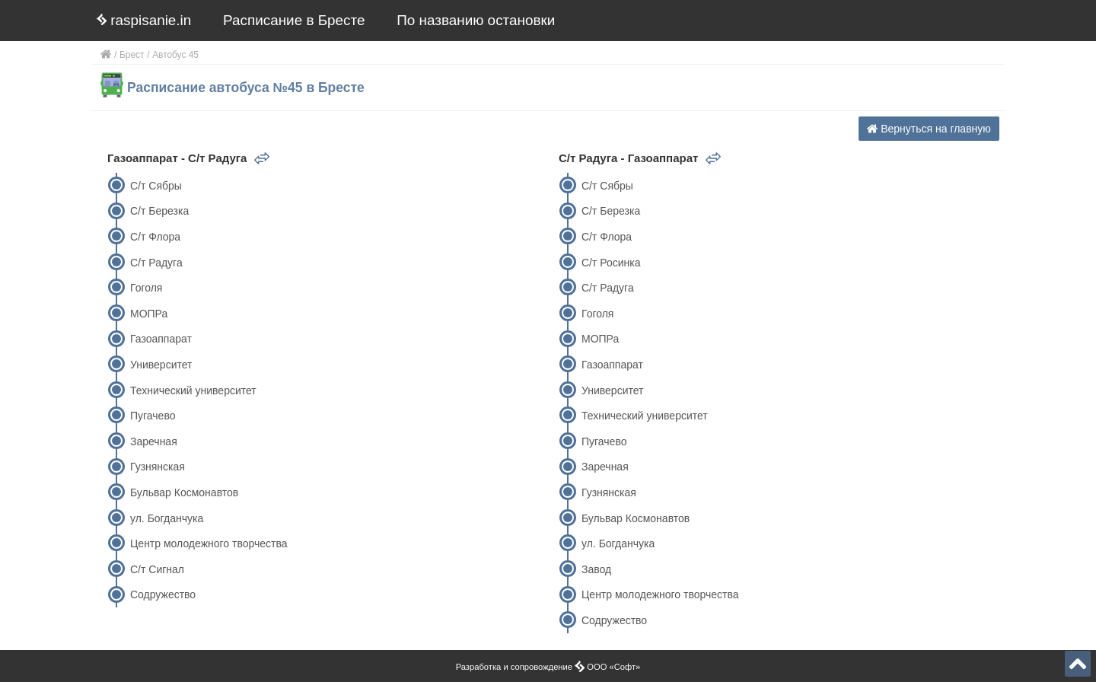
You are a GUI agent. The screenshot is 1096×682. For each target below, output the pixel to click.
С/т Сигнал (157, 569)
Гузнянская (157, 467)
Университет (161, 365)
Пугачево (153, 416)
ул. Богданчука (166, 518)
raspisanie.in (144, 20)
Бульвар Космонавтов (184, 492)
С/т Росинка (611, 263)
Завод (596, 569)
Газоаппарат (161, 339)
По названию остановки (476, 20)
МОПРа (148, 314)
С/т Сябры (156, 186)
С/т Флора (155, 237)
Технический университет (193, 390)
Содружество (163, 594)
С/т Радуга (156, 263)
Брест (131, 54)
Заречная (153, 441)
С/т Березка (159, 211)
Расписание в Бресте (294, 20)
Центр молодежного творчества (209, 543)
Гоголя (146, 288)
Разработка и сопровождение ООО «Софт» (548, 666)
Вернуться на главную (929, 129)
